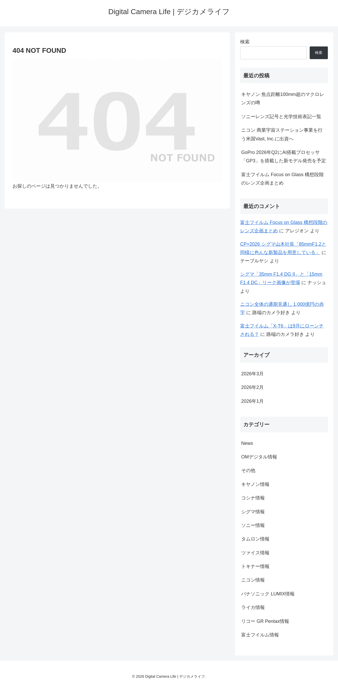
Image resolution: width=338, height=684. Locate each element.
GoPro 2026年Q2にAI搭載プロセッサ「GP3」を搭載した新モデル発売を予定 (283, 156)
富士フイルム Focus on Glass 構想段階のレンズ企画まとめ (282, 179)
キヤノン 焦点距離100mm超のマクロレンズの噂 (282, 98)
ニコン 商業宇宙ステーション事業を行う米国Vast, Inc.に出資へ (282, 134)
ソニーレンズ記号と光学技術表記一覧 (281, 116)
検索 (245, 41)
